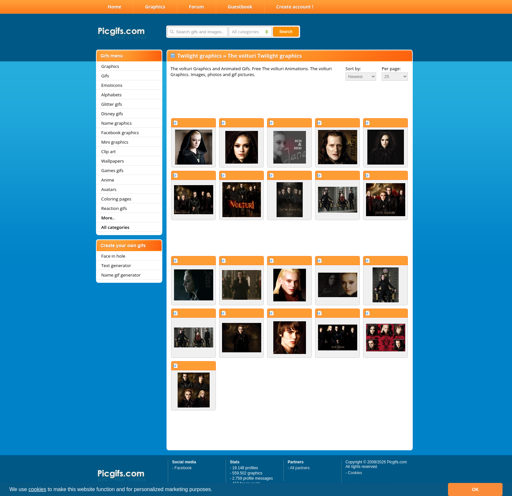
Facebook (183, 468)
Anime (107, 180)
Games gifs (112, 170)
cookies (37, 489)
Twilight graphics (199, 55)
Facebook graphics (120, 133)
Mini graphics (114, 142)
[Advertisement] (289, 99)
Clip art (108, 151)
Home (114, 7)
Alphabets (111, 95)
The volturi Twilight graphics (265, 55)
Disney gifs (112, 114)
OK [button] (475, 489)
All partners (300, 468)
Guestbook (240, 7)
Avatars (108, 189)
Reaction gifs (114, 208)
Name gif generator (121, 275)
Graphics (155, 7)
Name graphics (116, 123)
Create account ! (294, 7)
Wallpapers (112, 161)
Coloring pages (116, 199)
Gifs (105, 76)
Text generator (116, 265)
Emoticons (111, 85)
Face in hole (113, 256)
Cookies (355, 473)
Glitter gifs (111, 104)
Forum (196, 7)
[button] (215, 490)
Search (285, 31)
